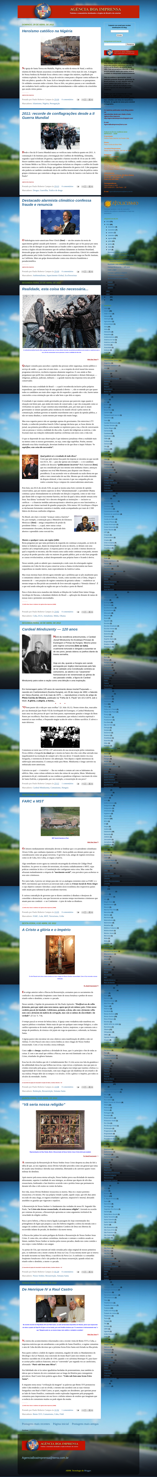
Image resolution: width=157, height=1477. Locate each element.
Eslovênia (107, 634)
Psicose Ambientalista (112, 1141)
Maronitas (107, 912)
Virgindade (108, 1373)
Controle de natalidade (112, 514)
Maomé (106, 907)
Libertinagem (108, 868)
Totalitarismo (108, 1303)
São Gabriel (108, 1235)
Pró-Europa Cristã (110, 1126)
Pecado (106, 1076)
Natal (106, 996)
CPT (105, 532)
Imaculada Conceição (111, 787)
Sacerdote (107, 1204)
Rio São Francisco (110, 1183)
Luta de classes (109, 891)
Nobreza (107, 1009)
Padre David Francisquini (113, 1048)
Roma (106, 1191)
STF (105, 1274)
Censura (107, 444)
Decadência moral (110, 566)
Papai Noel (107, 1063)
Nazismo (107, 998)
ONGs (106, 1035)
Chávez (106, 449)
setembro (111, 235)
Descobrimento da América (113, 571)
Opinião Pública (109, 1037)
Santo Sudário (109, 1222)
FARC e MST (33, 801)
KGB (105, 850)
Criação (106, 535)
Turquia (106, 1321)
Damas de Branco (110, 561)
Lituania (107, 878)
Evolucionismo (109, 673)
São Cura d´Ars (109, 1230)
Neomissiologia (109, 1001)
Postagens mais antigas (85, 1423)
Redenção (37, 1091)
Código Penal (108, 480)
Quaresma (107, 1149)
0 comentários (67, 99)
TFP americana (109, 1297)
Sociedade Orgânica (111, 1266)
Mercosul (107, 936)
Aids (105, 327)
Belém (106, 384)
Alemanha (107, 332)
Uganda (106, 1331)
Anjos (106, 353)
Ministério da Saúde (111, 951)
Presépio (107, 1115)
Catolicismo (108, 436)
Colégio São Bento (110, 483)
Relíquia (107, 1167)
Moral (106, 972)
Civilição (107, 464)
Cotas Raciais (109, 530)
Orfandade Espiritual (111, 1042)
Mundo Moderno (109, 980)
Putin (106, 1147)
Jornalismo (48, 616)
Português (107, 1113)
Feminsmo (107, 701)
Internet (106, 818)
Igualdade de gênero (111, 782)
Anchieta (107, 345)
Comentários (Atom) (37, 1430)
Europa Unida (109, 662)
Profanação (108, 1128)
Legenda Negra (109, 860)
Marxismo (107, 917)
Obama (63, 616)
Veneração (107, 1350)
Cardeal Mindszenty (41, 788)
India (105, 800)
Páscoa (106, 1071)
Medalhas (107, 925)
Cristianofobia (109, 545)
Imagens (107, 790)
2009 (108, 297)
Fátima (106, 683)
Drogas (36, 190)
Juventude (107, 845)
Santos (106, 1225)
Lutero (106, 894)
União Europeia (109, 1334)
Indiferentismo (109, 803)
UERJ (106, 1329)
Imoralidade (108, 792)
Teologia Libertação (111, 1290)
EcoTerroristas (71, 275)
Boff (105, 402)
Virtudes (107, 1376)
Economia (107, 605)
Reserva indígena (110, 1175)
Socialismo (108, 1264)
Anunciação (108, 355)
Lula (41, 916)
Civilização (108, 467)
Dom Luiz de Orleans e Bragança (115, 592)
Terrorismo (53, 916)
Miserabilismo (109, 954)
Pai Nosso (107, 1050)
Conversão (108, 517)
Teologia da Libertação (112, 1287)
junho (110, 244)
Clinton (106, 475)
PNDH (106, 1105)
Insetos (106, 816)
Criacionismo (108, 537)
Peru (105, 1087)
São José (107, 1243)
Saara (106, 1201)
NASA (106, 993)
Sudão (106, 1277)
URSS (106, 1339)
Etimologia (107, 647)
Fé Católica (108, 691)
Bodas (106, 399)
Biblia (106, 394)
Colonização (108, 491)
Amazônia (107, 334)
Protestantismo (109, 1136)
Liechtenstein (108, 873)
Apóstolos (107, 358)
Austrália (107, 376)
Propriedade (108, 1134)
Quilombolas (108, 1152)
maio (110, 247)
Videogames (108, 1363)
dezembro (111, 227)
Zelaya (106, 1383)
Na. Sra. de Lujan (110, 985)
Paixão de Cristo (109, 1055)
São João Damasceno (111, 1240)
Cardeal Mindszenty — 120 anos (50, 629)
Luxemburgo (108, 897)
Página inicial (61, 1423)
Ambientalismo (39, 275)
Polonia (106, 1110)
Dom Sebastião (109, 595)
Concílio (107, 498)
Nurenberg (107, 1027)
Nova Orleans (108, 1019)
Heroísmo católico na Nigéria (47, 31)
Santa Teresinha (109, 1217)
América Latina (109, 342)
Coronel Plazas (109, 522)
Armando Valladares (111, 366)
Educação (107, 613)
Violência (107, 1370)
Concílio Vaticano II (110, 501)
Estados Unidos (109, 644)
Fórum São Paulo (110, 712)
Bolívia (106, 405)
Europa (106, 660)
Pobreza (107, 1108)
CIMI (105, 459)
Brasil (106, 407)
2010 (108, 294)
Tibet (105, 1300)
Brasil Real (108, 410)
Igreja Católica (109, 777)
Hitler (106, 743)
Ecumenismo (108, 610)
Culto (106, 558)
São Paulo (107, 1248)
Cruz (105, 550)
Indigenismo (108, 805)
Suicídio (107, 1282)
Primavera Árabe (110, 1121)
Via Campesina (109, 1355)
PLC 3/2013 (108, 1100)
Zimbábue (107, 1386)
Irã (105, 824)
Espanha (107, 636)
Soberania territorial (111, 1261)
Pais (105, 1053)
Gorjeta (106, 730)
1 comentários (67, 783)
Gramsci (107, 735)
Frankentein (108, 720)
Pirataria (107, 1097)
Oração (106, 1040)
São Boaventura (109, 1227)
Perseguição (55, 103)
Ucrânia (106, 1326)
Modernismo (108, 967)
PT (105, 1144)
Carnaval (107, 431)
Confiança (107, 506)
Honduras (107, 751)
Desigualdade (109, 574)
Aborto (106, 311)
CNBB (106, 478)
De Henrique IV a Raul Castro (47, 1289)
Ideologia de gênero (111, 767)
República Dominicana (112, 1173)
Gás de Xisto (108, 725)
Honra (106, 754)
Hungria (65, 788)
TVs (105, 1324)
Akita (106, 329)
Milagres (107, 943)
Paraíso (106, 1068)
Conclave (107, 504)
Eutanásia (107, 665)
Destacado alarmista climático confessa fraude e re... (118, 260)
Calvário (107, 412)
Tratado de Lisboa (110, 1313)
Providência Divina (110, 1139)
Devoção (107, 576)
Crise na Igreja (109, 543)
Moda (106, 964)
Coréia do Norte (109, 519)
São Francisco (109, 1232)
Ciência (106, 457)
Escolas (107, 623)
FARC (35, 916)
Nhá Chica (107, 1003)
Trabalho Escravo (110, 1305)
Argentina (107, 363)
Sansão (106, 1212)
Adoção (106, 316)
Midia (56, 616)
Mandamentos (109, 904)
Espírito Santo (109, 639)
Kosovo (106, 855)
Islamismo (37, 103)
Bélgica (106, 386)
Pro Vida (107, 1123)
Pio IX (106, 1094)
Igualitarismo (108, 785)
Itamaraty (107, 834)
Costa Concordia (110, 527)
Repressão (107, 1170)
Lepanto (107, 865)
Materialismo (108, 920)
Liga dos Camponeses (112, 876)
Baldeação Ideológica (111, 379)
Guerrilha (44, 190)
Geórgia (107, 727)
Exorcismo (107, 675)
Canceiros (107, 418)
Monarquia (107, 970)
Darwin (106, 563)
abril (110, 250)
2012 (108, 224)
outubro (111, 233)
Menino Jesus (109, 933)
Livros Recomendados (112, 881)
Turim (106, 1318)
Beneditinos (108, 389)
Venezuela (107, 1352)
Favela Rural (108, 686)
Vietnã (106, 1365)
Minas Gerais (108, 949)
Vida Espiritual (109, 1360)
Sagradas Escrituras (111, 1209)
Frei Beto (107, 722)
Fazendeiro (108, 688)
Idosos (106, 769)
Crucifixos (107, 548)
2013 (108, 221)
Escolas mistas (109, 629)
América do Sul (109, 340)
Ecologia (107, 602)
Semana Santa (59, 1091)
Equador (107, 621)
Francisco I (108, 717)
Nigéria (46, 103)
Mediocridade (108, 930)
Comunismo (56, 788)
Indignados (108, 808)
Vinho (106, 1368)
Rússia (106, 1196)
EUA (40, 616)
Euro (105, 657)
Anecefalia (107, 347)
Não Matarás (108, 988)
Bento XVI (37, 1414)
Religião (107, 1165)
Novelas (107, 1022)
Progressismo (109, 1131)
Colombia (107, 485)
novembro (111, 230)
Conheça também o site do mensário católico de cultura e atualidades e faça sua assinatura (119, 211)
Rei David (107, 1160)
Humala (106, 756)
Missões (107, 962)
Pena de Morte (109, 1079)
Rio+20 (106, 1186)
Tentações (107, 1284)
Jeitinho (107, 837)
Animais (107, 350)
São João (107, 1238)
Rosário (107, 1193)
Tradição (107, 1308)
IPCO (106, 821)
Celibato (107, 441)
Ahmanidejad (108, 324)
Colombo (107, 488)
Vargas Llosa (108, 1344)
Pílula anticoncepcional (112, 1089)
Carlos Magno (109, 428)
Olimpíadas (108, 1032)
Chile (106, 451)
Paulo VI (107, 1074)
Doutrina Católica (110, 597)
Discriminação (109, 584)
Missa (106, 959)
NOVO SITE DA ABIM (111, 1024)
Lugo (106, 886)
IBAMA (106, 761)
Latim (106, 858)
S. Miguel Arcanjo (110, 1199)
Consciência (108, 509)
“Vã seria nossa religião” (43, 1104)
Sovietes (107, 1269)
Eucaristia (107, 652)
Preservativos (109, 1118)
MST (46, 916)
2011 (108, 291)
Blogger (87, 1470)
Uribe (61, 916)
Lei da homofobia (110, 863)
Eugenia (107, 655)
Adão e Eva (108, 314)
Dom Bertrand (109, 589)
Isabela (106, 829)
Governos (107, 733)
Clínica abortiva (109, 472)
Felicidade (107, 696)
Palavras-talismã (110, 1058)
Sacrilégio (107, 1206)
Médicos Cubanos (110, 928)
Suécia (106, 1279)
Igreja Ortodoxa (109, 780)
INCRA (106, 798)
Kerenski (107, 847)
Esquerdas (107, 642)
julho (110, 241)
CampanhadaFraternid (112, 415)
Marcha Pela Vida (110, 910)
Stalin (106, 1271)
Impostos (107, 795)
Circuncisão (108, 462)
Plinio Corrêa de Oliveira (112, 1102)
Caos (106, 420)
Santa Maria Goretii (110, 1214)
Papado (106, 1061)
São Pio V (107, 1251)
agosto (110, 238)
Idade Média (108, 764)
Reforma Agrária (109, 1157)
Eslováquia (108, 631)
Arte (105, 368)
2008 (108, 300)
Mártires (107, 915)
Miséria (106, 956)
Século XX (107, 1256)
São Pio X (107, 1253)
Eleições (107, 616)
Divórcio (107, 587)
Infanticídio (108, 811)
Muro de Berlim (109, 983)
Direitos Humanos (110, 582)
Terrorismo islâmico (111, 1295)
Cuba (35, 616)
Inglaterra (107, 813)
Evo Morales (108, 670)
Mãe (105, 899)
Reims (106, 1162)
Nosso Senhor (38, 1276)
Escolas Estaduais (110, 626)
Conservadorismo (110, 511)
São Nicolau (108, 1245)
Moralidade (108, 975)
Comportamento (109, 493)
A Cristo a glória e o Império (46, 930)
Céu (105, 446)
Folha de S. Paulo (110, 709)
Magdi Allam (108, 902)
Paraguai (107, 1066)
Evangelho (107, 668)
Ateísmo (107, 373)
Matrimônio (108, 923)
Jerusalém (107, 839)
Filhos (106, 707)
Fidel (62, 1414)
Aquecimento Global (55, 275)
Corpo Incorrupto (110, 524)
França (106, 714)
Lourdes (107, 884)
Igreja (106, 772)
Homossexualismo (110, 748)
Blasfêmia (107, 397)
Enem (106, 618)
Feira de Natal (109, 694)
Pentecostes (108, 1081)
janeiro (110, 288)
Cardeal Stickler (109, 425)
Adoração (107, 319)
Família (106, 678)
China (106, 454)
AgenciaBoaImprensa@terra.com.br (121, 191)
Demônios (107, 569)
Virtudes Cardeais (110, 1378)
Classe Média (108, 470)
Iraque (106, 826)
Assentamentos (109, 371)
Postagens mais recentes (36, 1423)
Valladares (107, 1342)
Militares (107, 946)
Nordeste (107, 1011)
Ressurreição (47, 1091)
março (110, 282)
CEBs (106, 438)
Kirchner (107, 852)
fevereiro (111, 285)
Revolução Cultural (110, 1180)
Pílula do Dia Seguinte (111, 1092)
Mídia (106, 941)
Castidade (107, 433)
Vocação (107, 1381)
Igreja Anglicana (109, 774)
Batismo (107, 381)
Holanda (107, 746)
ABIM (106, 308)
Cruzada (107, 553)
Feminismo (108, 699)
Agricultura (108, 321)
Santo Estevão (109, 1219)
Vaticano (107, 1347)
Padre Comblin (109, 1045)
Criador (106, 540)
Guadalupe (108, 738)
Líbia (105, 871)
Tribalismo (107, 1316)
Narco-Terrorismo (110, 990)
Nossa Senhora (109, 1014)
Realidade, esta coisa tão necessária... (55, 289)
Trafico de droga (56, 190)
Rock (106, 1188)
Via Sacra (107, 1357)
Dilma (106, 579)
